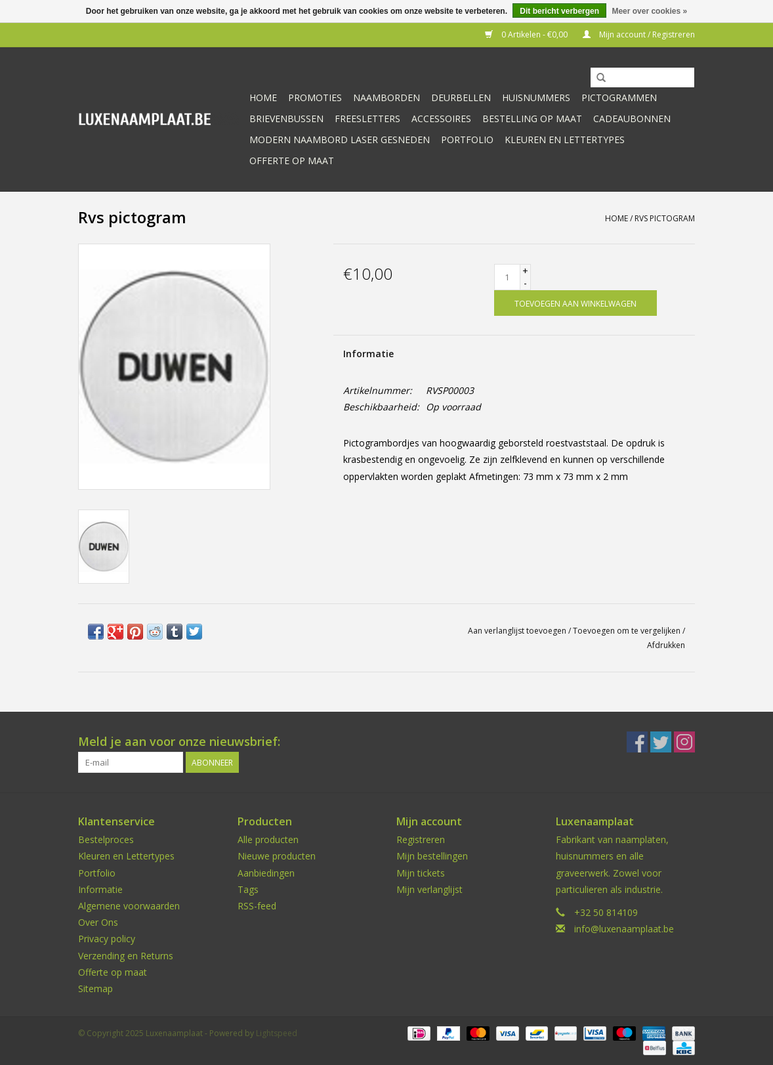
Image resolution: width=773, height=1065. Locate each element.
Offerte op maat (291, 160)
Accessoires (441, 118)
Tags (248, 889)
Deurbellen (461, 97)
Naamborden (386, 97)
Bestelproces (106, 839)
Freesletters (367, 118)
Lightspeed (276, 1033)
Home (263, 97)
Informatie (368, 353)
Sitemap (95, 988)
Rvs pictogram (665, 218)
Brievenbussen (286, 118)
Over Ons (98, 922)
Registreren (420, 839)
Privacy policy (106, 938)
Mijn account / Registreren (639, 34)
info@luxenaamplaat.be (624, 929)
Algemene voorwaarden (129, 906)
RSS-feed (257, 906)
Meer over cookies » (649, 11)
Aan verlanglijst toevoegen (517, 630)
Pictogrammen (619, 97)
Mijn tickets (420, 873)
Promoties (315, 97)
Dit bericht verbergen (559, 11)
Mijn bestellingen (432, 856)
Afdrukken (666, 645)
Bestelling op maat (532, 118)
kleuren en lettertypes (565, 139)
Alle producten (268, 839)
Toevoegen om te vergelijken (627, 630)
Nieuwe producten (277, 856)
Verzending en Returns (125, 955)
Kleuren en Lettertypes (126, 856)
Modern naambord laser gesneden (339, 139)
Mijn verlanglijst (429, 889)
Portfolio (467, 139)
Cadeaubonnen (632, 118)
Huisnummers (536, 97)
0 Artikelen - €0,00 (527, 34)
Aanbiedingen (266, 873)
